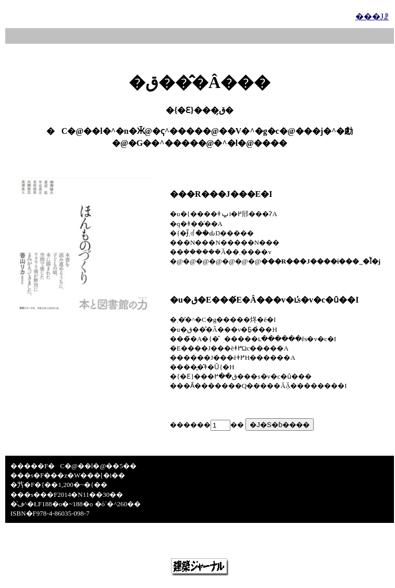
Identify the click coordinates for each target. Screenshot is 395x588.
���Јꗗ (372, 16)
